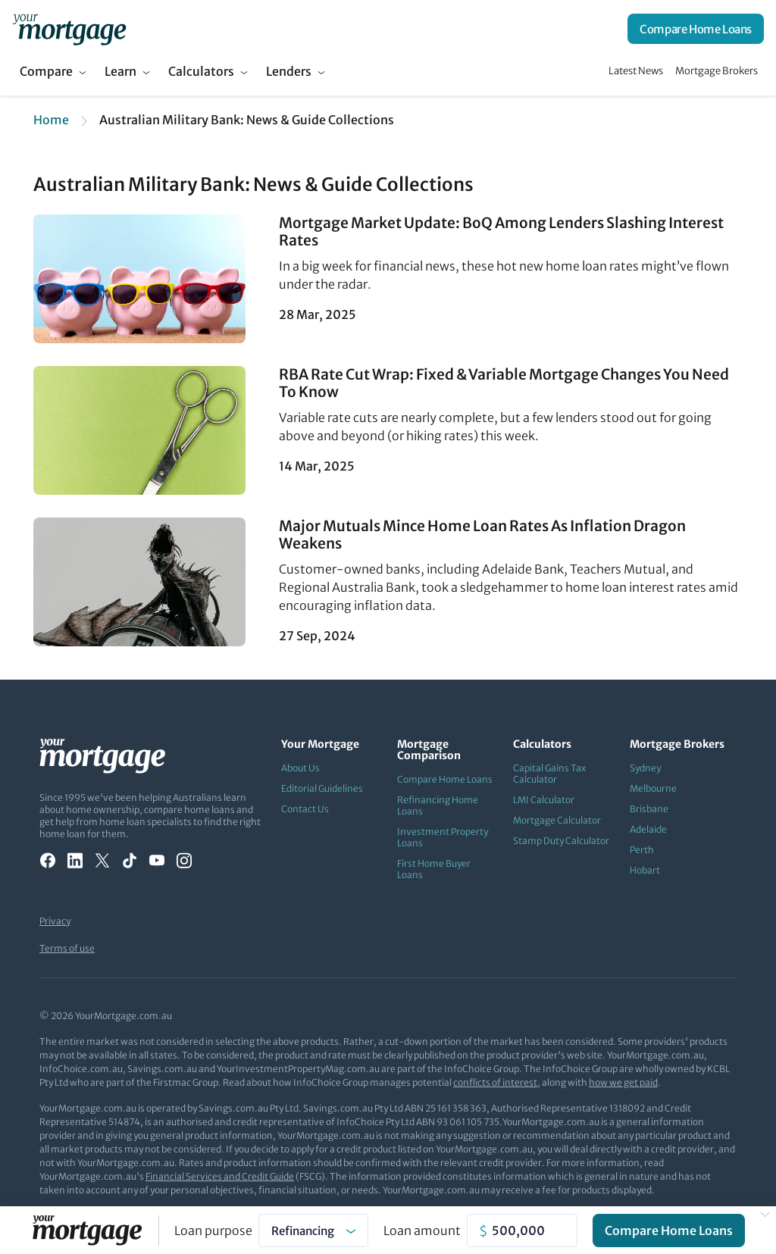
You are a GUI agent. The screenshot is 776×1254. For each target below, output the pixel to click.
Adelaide (648, 829)
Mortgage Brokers (716, 70)
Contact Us (305, 809)
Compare (46, 71)
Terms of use (67, 948)
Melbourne (653, 788)
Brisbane (649, 809)
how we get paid (623, 1082)
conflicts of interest (495, 1082)
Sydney (645, 768)
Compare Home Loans (696, 29)
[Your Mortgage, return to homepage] (69, 28)
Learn (120, 71)
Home (51, 119)
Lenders (288, 71)
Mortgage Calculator (557, 820)
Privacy (54, 921)
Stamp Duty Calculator (561, 840)
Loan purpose (213, 1230)
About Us (300, 768)
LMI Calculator (543, 799)
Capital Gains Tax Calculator (549, 773)
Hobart (645, 870)
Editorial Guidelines (322, 788)
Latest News (636, 70)
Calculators (201, 71)
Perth (642, 849)
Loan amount (422, 1230)
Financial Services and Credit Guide (220, 1176)
